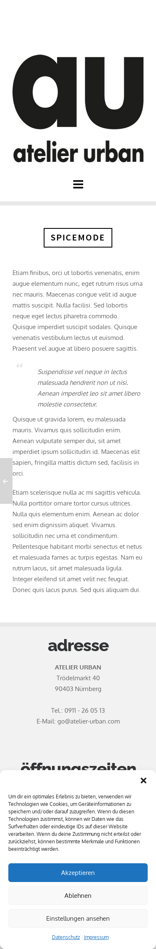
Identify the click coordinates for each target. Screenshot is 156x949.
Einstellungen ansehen (78, 918)
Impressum (96, 937)
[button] (143, 780)
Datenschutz (66, 937)
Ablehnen (78, 895)
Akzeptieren (78, 873)
